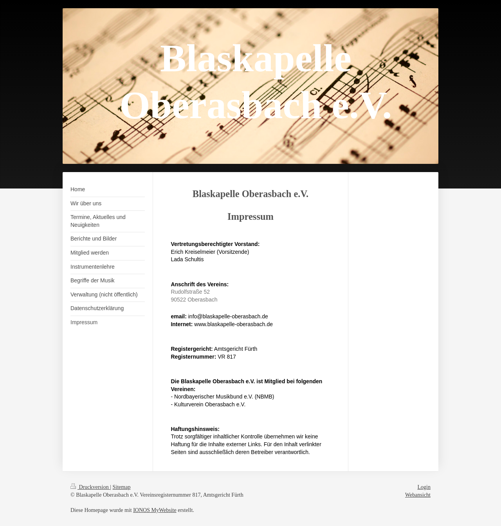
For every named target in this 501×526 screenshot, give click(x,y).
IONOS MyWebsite (154, 510)
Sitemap (122, 487)
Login (424, 487)
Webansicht (418, 495)
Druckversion (90, 487)
